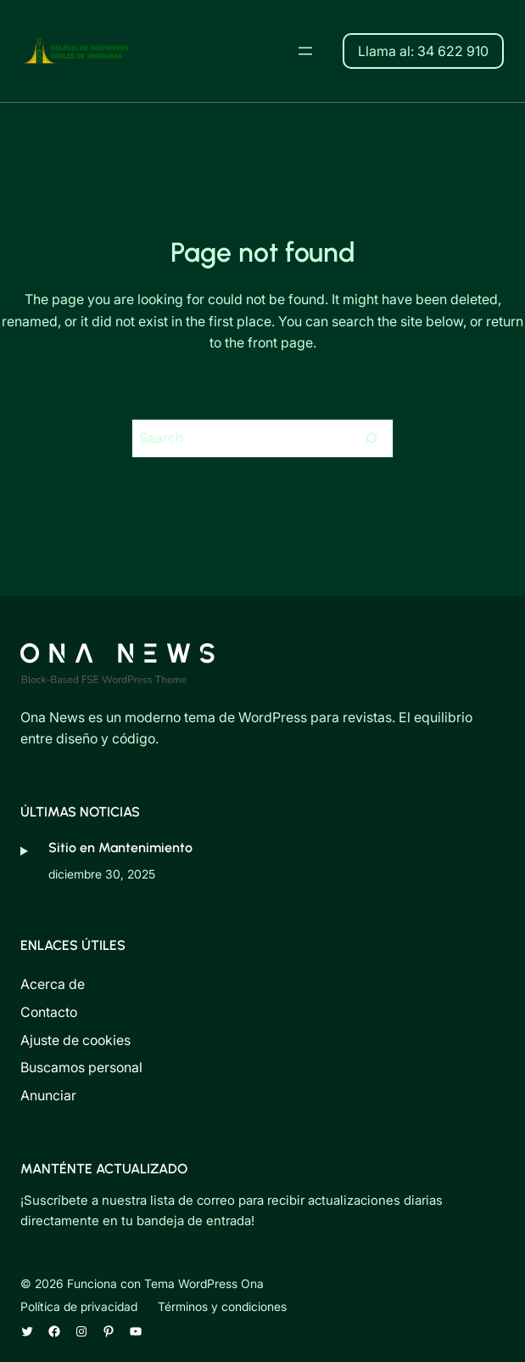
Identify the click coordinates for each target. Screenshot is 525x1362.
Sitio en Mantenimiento (120, 847)
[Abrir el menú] (305, 51)
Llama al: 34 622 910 (423, 50)
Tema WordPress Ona (204, 1283)
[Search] (370, 438)
